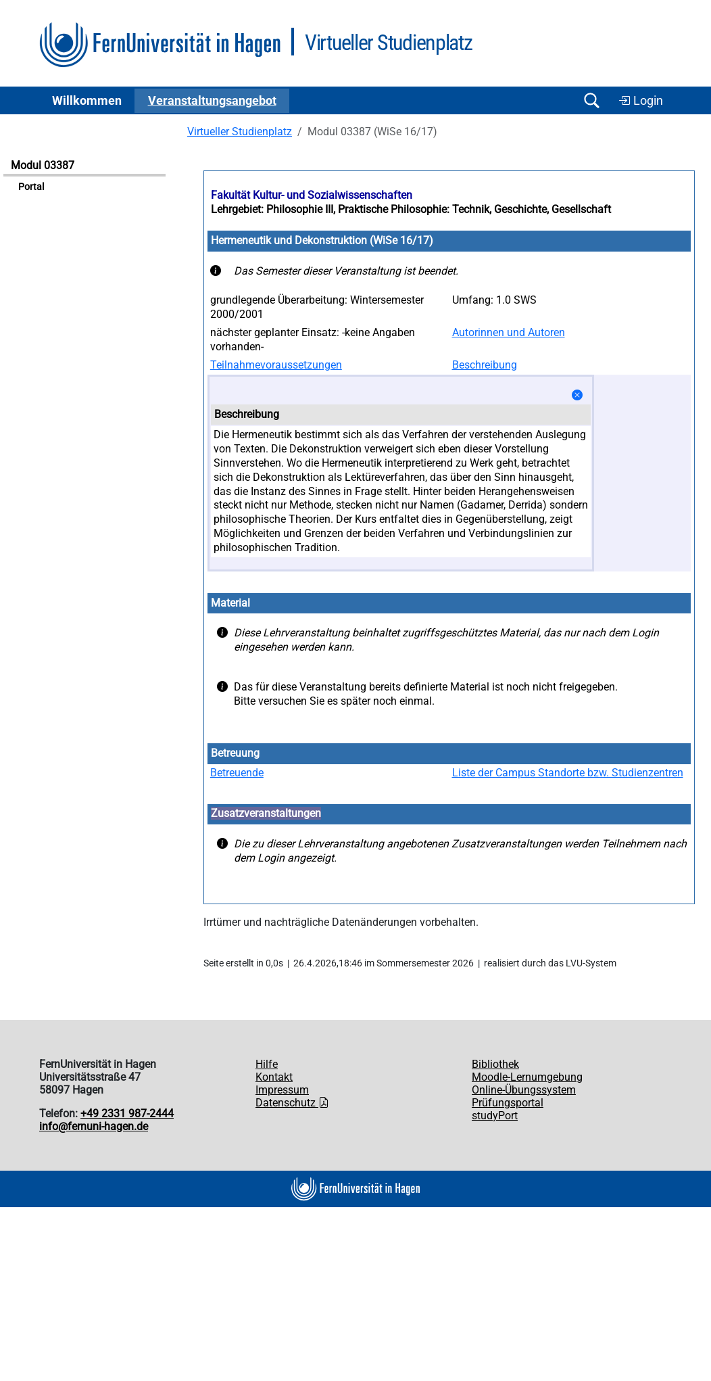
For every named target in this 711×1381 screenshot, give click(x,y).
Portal (31, 187)
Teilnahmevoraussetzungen (276, 364)
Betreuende (237, 772)
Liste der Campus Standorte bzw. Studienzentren (567, 772)
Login (640, 101)
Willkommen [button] (87, 101)
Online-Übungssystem (524, 1089)
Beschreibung (484, 364)
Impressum (282, 1089)
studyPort (495, 1115)
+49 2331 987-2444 (127, 1113)
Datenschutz (292, 1102)
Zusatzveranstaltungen (266, 813)
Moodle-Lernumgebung (527, 1077)
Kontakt (274, 1077)
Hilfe (266, 1064)
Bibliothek (495, 1064)
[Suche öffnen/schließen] (591, 100)
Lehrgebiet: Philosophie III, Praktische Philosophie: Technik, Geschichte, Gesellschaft (411, 209)
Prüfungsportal (507, 1102)
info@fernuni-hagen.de (93, 1126)
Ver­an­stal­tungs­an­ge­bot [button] (212, 101)
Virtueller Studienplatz (239, 131)
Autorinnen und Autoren (508, 332)
